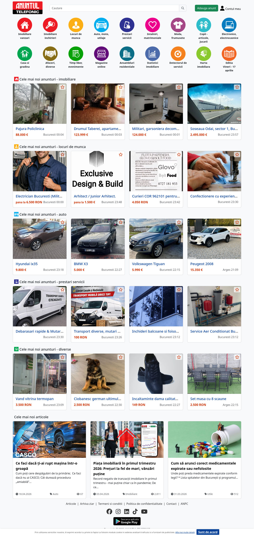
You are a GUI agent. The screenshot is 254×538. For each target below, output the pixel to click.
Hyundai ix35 (27, 263)
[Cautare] (114, 8)
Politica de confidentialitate (144, 504)
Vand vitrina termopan (35, 398)
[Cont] (230, 8)
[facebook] (109, 511)
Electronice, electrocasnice (229, 36)
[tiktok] (135, 511)
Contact (171, 504)
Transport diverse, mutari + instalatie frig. (109, 331)
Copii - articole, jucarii (203, 37)
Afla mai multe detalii (185, 532)
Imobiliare (130, 494)
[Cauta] (182, 8)
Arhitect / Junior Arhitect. (95, 196)
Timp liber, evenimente (75, 64)
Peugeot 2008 (201, 263)
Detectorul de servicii (178, 64)
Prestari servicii (127, 36)
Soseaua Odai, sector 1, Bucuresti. (218, 128)
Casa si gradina (25, 64)
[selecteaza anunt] (62, 87)
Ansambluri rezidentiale (126, 64)
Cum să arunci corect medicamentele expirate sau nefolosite (203, 466)
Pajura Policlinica (30, 128)
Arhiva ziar (87, 504)
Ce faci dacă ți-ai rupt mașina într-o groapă (46, 466)
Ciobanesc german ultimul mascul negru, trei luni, (116, 398)
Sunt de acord (207, 532)
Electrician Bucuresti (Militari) (40, 196)
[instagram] (118, 511)
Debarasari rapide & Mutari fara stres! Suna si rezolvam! (63, 331)
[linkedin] (126, 511)
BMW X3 (81, 263)
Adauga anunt (206, 8)
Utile (209, 494)
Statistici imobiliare (152, 64)
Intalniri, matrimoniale (152, 36)
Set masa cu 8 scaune (208, 398)
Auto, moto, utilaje (101, 36)
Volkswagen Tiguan (148, 263)
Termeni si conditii (110, 504)
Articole (71, 504)
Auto (54, 494)
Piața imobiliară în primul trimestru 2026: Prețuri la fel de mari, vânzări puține (124, 468)
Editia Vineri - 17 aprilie (229, 66)
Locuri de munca (76, 36)
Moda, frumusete (178, 36)
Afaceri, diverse (50, 64)
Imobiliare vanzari (24, 36)
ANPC (184, 504)
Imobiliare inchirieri (50, 36)
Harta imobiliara (203, 64)
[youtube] (144, 511)
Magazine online (101, 64)
